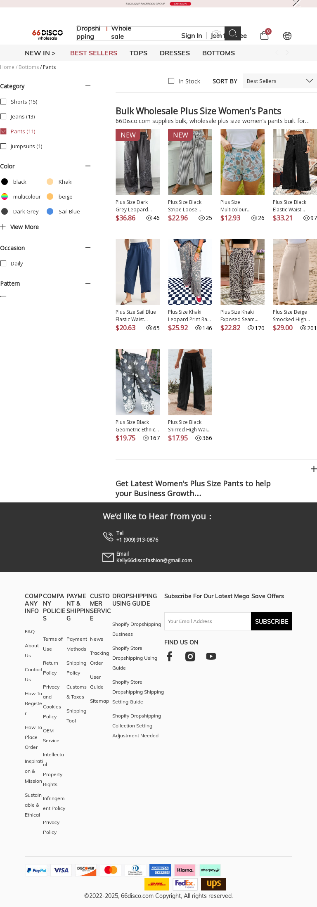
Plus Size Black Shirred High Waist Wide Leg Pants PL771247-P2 (189, 426)
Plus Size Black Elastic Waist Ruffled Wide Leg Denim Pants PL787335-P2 (292, 206)
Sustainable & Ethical (33, 805)
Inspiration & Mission (34, 771)
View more (19, 227)
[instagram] (190, 656)
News (96, 639)
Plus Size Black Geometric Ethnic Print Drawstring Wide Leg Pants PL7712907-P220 (135, 426)
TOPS (138, 53)
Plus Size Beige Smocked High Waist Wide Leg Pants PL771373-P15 (292, 315)
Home (7, 67)
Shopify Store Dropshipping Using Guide (134, 658)
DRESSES (175, 53)
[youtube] (211, 656)
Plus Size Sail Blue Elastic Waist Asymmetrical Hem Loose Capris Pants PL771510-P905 (138, 315)
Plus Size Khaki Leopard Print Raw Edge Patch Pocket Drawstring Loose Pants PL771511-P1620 (189, 315)
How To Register (33, 703)
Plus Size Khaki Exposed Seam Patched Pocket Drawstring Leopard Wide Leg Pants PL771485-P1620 (241, 315)
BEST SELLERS (93, 53)
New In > (40, 53)
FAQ (30, 631)
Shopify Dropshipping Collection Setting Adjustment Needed (136, 726)
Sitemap (99, 701)
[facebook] (169, 656)
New (128, 135)
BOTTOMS (218, 53)
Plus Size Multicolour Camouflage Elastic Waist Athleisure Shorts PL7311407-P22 (242, 206)
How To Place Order (33, 737)
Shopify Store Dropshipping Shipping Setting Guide (138, 692)
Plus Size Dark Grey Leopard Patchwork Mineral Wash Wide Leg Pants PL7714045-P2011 (137, 206)
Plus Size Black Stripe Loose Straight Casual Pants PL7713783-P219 (188, 206)
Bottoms (29, 67)
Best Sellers (262, 81)
